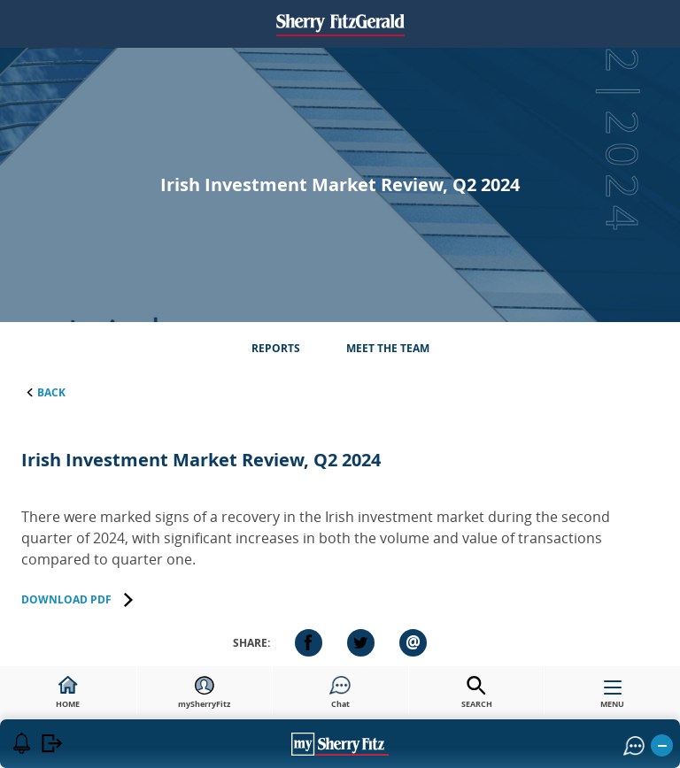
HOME (68, 693)
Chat (340, 693)
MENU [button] (612, 698)
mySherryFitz (204, 693)
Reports (275, 348)
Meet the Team (387, 348)
